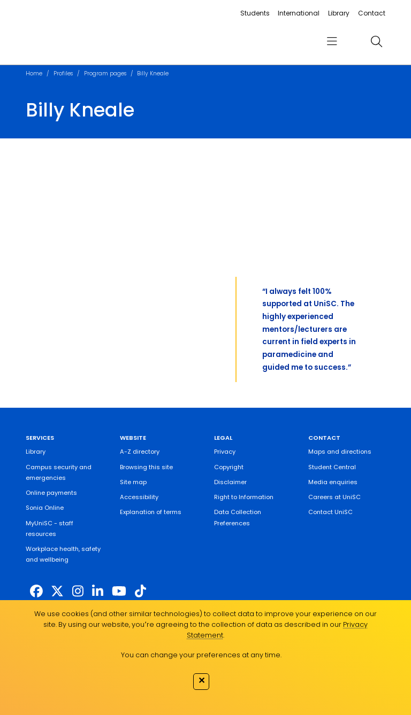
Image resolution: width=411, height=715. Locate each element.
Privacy (224, 451)
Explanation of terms (150, 512)
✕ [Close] (201, 680)
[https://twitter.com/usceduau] (57, 591)
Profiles (63, 73)
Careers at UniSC (334, 497)
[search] (376, 41)
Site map (133, 482)
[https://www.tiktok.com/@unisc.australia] (140, 591)
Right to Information (243, 497)
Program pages (105, 73)
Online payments (51, 492)
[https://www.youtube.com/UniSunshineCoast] (119, 591)
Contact (371, 13)
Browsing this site (146, 467)
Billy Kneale (153, 73)
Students (255, 13)
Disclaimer (230, 482)
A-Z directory (139, 451)
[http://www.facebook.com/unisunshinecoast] (36, 591)
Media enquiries (332, 482)
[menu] (332, 41)
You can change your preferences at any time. (201, 654)
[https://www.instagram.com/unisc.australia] (77, 591)
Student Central (332, 467)
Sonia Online (45, 507)
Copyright (228, 467)
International (298, 13)
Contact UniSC (330, 512)
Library (338, 13)
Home (34, 73)
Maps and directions (339, 451)
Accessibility (139, 497)
